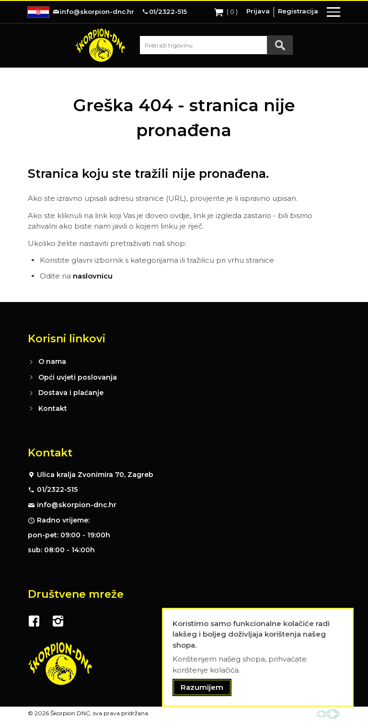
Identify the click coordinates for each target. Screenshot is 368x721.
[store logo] (100, 45)
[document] (257, 657)
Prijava (258, 11)
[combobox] (216, 45)
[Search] (280, 45)
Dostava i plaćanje (71, 392)
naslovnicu (93, 275)
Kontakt (52, 408)
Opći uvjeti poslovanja (77, 377)
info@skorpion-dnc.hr (76, 504)
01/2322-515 (57, 489)
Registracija (298, 11)
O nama (52, 361)
